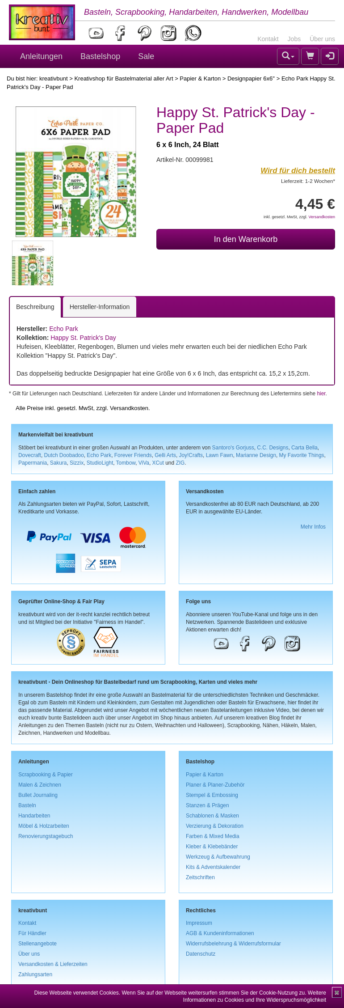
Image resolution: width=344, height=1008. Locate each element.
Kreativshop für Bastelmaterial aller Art (123, 78)
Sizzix (77, 463)
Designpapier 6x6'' (251, 78)
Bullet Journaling (38, 795)
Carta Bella (304, 448)
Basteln (27, 805)
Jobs (294, 38)
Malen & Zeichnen (39, 785)
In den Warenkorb (245, 239)
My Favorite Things (301, 455)
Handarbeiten (34, 816)
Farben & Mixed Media (212, 836)
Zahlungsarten (35, 974)
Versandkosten (321, 217)
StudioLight (100, 463)
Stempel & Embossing (212, 795)
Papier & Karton (200, 78)
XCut (158, 463)
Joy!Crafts (191, 455)
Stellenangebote (37, 943)
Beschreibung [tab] (35, 306)
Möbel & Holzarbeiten (43, 826)
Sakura (58, 463)
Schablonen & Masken (212, 816)
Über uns (322, 38)
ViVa (143, 463)
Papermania (32, 463)
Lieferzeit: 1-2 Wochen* (308, 181)
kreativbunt (53, 78)
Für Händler (32, 933)
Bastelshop (100, 56)
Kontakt (267, 38)
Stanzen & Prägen (207, 805)
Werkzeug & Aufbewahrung (218, 857)
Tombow (126, 463)
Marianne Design (256, 455)
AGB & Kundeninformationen (220, 933)
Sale (146, 56)
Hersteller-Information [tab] (100, 306)
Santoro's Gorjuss (233, 448)
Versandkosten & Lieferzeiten (53, 964)
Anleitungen (41, 56)
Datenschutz (200, 954)
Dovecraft (29, 455)
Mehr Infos (313, 527)
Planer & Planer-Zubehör (215, 785)
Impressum (199, 923)
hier (321, 393)
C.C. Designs (272, 448)
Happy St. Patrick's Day (83, 337)
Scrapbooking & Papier (45, 774)
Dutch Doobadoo (64, 455)
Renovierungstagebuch (45, 836)
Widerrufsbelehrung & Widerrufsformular (233, 943)
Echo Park (63, 328)
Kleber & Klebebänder (212, 846)
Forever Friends (133, 455)
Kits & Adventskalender (213, 867)
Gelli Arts (165, 455)
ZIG (180, 463)
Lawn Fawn (219, 455)
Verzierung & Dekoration (214, 826)
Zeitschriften (200, 877)
